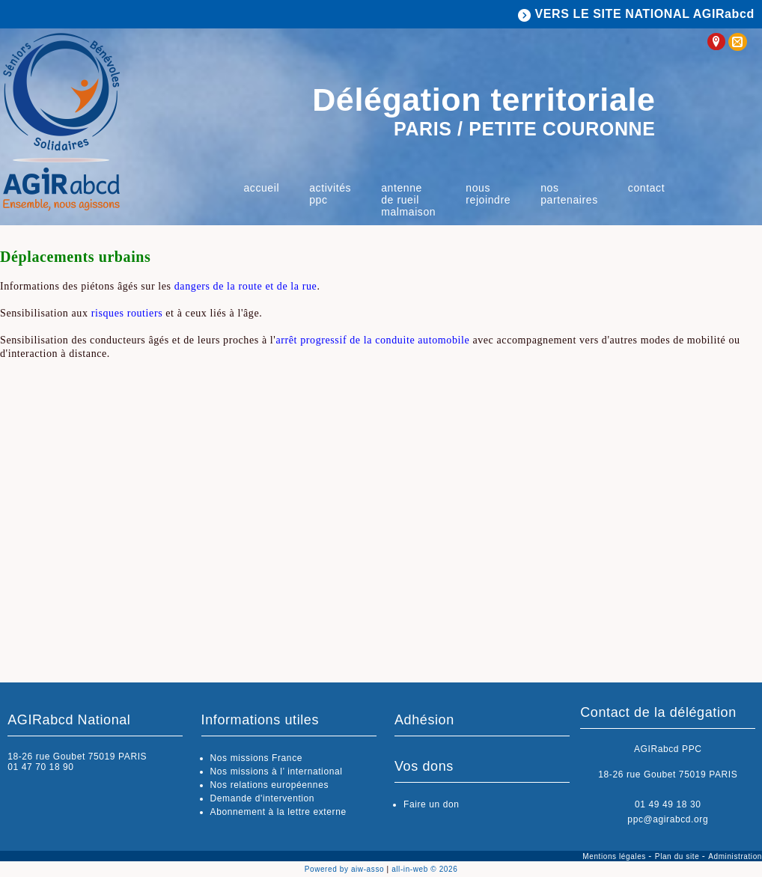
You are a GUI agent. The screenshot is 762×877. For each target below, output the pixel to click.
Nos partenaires (569, 194)
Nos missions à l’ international (276, 771)
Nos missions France (256, 758)
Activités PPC (330, 194)
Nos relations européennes (269, 785)
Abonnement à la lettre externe (278, 812)
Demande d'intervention (262, 798)
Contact (646, 188)
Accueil (261, 188)
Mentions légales (615, 856)
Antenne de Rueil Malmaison (408, 200)
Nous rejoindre (488, 194)
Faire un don (431, 804)
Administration (735, 856)
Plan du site (678, 856)
